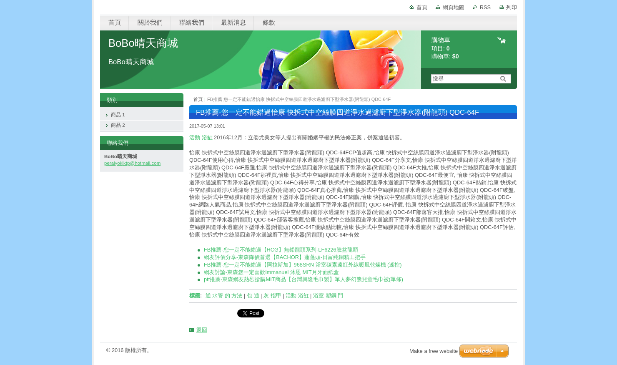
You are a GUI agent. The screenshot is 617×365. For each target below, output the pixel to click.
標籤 (194, 295)
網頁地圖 (453, 7)
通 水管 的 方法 (224, 295)
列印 (511, 7)
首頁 (421, 7)
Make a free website (433, 351)
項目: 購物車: (445, 48)
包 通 (253, 295)
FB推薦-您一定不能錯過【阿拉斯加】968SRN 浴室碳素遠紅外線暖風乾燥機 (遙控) (303, 265)
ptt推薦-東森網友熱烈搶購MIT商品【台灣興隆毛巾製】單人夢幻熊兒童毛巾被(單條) (303, 279)
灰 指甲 (272, 295)
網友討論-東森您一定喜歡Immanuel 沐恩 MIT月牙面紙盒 (271, 272)
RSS (485, 7)
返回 (201, 330)
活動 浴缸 (201, 137)
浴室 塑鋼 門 (328, 295)
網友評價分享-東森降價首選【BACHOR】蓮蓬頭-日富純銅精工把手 (285, 257)
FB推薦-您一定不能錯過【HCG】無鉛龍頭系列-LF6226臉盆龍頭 (281, 250)
